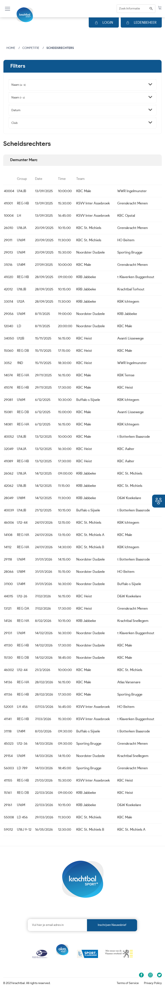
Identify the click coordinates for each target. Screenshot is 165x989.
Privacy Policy (153, 983)
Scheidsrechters (60, 48)
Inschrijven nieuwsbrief (112, 925)
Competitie (30, 48)
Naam (18, 84)
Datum (15, 110)
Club (14, 123)
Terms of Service (128, 983)
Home (10, 48)
